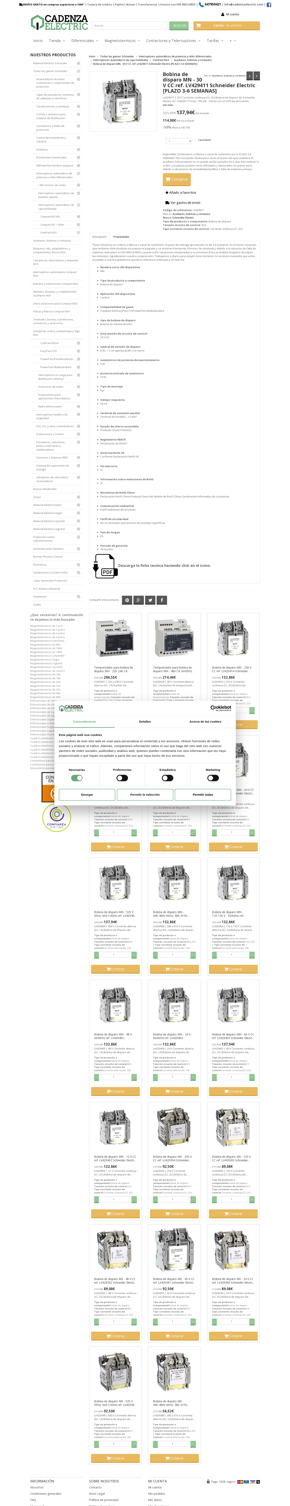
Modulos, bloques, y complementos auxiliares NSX (55, 293)
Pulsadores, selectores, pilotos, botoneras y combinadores (50, 445)
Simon (37, 497)
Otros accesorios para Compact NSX (55, 303)
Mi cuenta (232, 14)
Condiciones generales (45, 1493)
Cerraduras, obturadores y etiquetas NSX (55, 262)
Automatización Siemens (48, 548)
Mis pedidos (156, 1493)
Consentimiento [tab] (84, 721)
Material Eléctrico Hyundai (49, 521)
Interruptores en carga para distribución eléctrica (55, 377)
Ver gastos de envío (182, 202)
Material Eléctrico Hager (47, 513)
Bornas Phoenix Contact (48, 556)
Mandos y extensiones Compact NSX (55, 284)
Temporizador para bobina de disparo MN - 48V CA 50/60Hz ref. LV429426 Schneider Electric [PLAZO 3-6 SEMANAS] (173, 669)
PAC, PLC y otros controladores (55, 426)
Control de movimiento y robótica (51, 139)
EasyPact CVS (48, 351)
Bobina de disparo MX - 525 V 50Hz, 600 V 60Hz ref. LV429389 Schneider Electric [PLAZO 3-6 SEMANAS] (115, 1403)
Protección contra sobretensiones (44, 539)
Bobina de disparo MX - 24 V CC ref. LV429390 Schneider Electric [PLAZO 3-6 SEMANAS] (233, 1280)
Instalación (40, 596)
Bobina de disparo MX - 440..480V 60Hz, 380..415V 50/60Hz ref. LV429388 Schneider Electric (170, 1403)
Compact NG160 (50, 216)
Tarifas (215, 40)
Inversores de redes (50, 386)
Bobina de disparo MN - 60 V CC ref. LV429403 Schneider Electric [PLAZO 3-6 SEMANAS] (233, 1036)
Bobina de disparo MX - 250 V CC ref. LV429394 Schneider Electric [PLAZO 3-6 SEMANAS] (173, 1158)
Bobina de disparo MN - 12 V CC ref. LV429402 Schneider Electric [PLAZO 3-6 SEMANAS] (115, 1158)
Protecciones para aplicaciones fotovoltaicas (54, 396)
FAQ (33, 1500)
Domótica (42, 149)
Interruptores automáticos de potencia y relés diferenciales (54, 175)
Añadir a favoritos (180, 192)
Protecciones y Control (50, 434)
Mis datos (155, 1500)
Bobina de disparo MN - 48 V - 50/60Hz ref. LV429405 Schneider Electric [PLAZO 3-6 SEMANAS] (114, 1036)
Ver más (168, 105)
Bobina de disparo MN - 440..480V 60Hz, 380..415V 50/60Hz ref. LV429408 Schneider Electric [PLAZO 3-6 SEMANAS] (172, 914)
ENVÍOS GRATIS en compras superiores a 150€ (51, 4)
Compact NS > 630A (52, 224)
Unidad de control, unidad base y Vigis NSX (56, 333)
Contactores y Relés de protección (50, 128)
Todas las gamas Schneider (50, 71)
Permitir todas (203, 794)
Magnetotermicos (122, 40)
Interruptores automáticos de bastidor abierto (56, 195)
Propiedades (121, 237)
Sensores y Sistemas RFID (52, 457)
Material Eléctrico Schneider (50, 63)
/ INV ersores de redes (52, 185)
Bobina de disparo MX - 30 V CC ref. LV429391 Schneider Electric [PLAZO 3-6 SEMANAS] (173, 1280)
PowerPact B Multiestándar (56, 359)
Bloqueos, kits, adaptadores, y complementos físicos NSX (51, 250)
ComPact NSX (48, 232)
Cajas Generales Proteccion (50, 580)
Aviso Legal (97, 1493)
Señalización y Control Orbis (50, 572)
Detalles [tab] (145, 721)
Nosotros (37, 1487)
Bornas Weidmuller (45, 489)
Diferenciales (84, 40)
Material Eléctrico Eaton (47, 505)
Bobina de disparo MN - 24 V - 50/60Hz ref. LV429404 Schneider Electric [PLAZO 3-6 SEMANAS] (172, 1036)
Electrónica (40, 564)
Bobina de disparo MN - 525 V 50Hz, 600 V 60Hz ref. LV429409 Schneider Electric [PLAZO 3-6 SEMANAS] (115, 914)
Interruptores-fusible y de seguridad (52, 416)
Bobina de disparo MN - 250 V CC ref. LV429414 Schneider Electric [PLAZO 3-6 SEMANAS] (232, 669)
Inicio (38, 40)
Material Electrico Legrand (49, 529)
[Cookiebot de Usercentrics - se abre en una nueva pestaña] (213, 708)
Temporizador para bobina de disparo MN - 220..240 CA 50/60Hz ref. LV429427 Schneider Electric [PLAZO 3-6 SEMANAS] (113, 669)
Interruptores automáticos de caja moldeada (56, 206)
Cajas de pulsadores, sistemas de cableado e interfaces (55, 96)
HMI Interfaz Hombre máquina (54, 165)
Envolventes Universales (51, 157)
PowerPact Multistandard (55, 367)
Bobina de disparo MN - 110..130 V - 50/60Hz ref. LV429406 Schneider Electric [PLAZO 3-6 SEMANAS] (230, 914)
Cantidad (204, 140)
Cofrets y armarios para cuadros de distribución (50, 116)
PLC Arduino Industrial (46, 588)
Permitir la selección (145, 794)
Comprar (176, 179)
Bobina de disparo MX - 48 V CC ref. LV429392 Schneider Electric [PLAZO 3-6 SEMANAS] (115, 1280)
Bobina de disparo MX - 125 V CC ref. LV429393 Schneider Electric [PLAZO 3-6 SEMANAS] (232, 1158)
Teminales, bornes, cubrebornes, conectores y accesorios (53, 321)
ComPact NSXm (49, 343)
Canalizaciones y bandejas (52, 106)
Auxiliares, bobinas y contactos (229, 75)
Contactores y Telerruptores (173, 40)
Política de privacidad (103, 1500)
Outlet (37, 604)
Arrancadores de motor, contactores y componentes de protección (55, 82)
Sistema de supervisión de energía (52, 467)
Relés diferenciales (50, 406)
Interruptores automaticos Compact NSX (55, 274)
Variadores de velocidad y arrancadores (52, 479)
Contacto (95, 1487)
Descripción (99, 237)
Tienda (57, 40)
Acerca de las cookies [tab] (205, 721)
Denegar (87, 794)
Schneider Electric (183, 217)
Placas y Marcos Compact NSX (51, 311)
